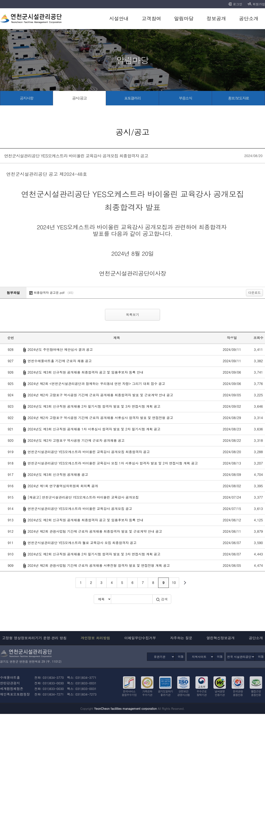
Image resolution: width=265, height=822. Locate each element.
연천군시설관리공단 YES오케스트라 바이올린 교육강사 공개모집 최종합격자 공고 (89, 451)
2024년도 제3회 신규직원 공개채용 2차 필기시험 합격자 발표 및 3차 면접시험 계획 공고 (94, 406)
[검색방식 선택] (102, 599)
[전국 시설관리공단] (240, 657)
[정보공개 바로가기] (216, 18)
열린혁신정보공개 (221, 638)
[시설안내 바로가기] (119, 18)
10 (174, 582)
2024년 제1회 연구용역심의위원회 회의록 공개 (63, 486)
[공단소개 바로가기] (248, 18)
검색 (162, 599)
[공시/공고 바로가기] (79, 98)
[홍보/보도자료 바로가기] (238, 98)
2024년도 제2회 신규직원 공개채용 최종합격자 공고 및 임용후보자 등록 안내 (85, 520)
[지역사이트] (200, 657)
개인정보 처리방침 (95, 638)
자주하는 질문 (181, 638)
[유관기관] (161, 657)
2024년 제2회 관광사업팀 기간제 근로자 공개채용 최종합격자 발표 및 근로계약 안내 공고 (95, 531)
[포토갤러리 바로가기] (132, 98)
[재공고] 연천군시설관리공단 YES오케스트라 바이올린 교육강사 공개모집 (83, 497)
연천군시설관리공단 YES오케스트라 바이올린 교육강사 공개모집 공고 (80, 508)
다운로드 (254, 292)
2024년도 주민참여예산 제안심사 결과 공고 (60, 349)
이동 (181, 656)
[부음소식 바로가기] (185, 98)
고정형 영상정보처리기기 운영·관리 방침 (34, 638)
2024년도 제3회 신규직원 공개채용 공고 (58, 474)
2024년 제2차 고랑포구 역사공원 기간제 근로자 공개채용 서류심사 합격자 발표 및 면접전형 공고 (100, 417)
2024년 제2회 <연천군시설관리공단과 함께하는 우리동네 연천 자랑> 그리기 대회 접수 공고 (96, 383)
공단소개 (256, 638)
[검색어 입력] (131, 599)
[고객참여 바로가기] (151, 18)
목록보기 (132, 314)
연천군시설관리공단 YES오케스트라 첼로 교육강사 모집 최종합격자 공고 (82, 542)
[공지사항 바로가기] (26, 98)
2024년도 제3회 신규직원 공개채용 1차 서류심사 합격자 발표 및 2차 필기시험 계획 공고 (94, 429)
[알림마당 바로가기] (184, 18)
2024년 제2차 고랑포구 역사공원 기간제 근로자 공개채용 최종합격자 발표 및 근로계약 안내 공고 (100, 395)
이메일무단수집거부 (140, 638)
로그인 (235, 4)
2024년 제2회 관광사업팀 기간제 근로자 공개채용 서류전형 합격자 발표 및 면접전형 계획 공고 (99, 565)
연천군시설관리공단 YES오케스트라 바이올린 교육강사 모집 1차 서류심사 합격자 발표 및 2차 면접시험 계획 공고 (113, 463)
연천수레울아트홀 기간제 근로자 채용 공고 (60, 361)
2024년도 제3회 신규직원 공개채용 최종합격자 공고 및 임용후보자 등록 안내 (85, 372)
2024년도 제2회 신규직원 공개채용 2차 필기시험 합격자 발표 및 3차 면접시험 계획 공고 (94, 554)
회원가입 (256, 4)
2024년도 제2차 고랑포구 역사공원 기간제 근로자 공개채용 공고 (76, 440)
